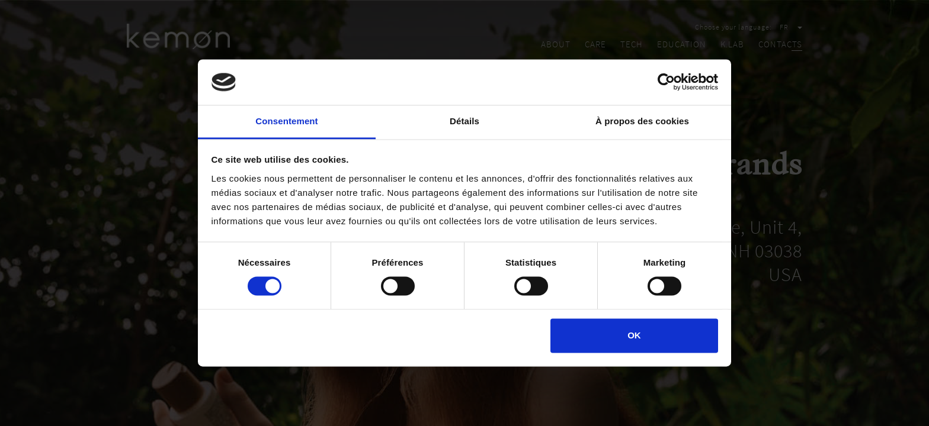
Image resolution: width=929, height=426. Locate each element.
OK (634, 335)
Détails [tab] (464, 121)
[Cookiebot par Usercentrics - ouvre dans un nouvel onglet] (666, 82)
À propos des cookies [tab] (642, 121)
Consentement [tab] (286, 121)
